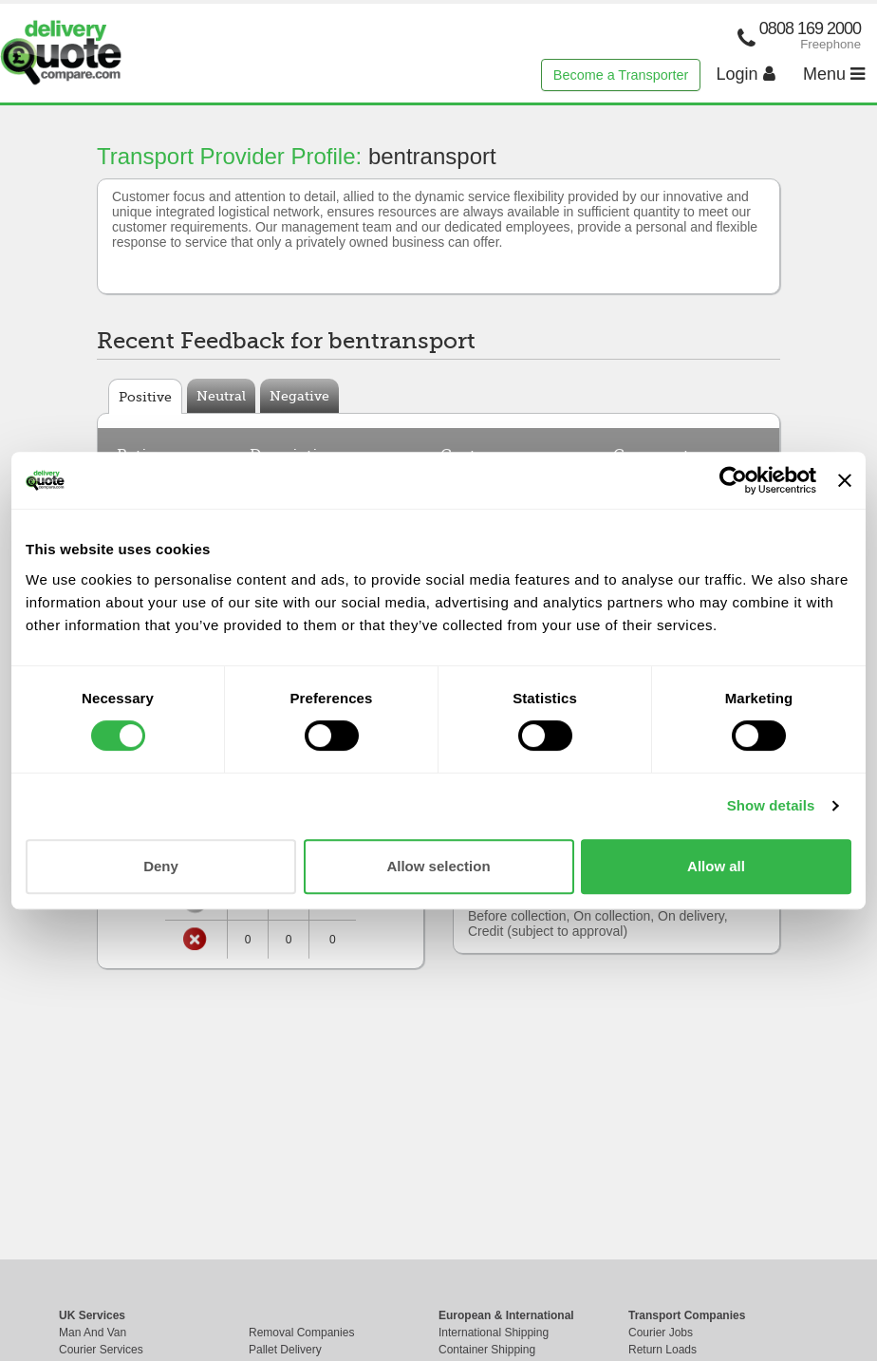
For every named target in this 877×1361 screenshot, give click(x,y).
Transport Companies (686, 1315)
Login (746, 74)
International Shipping (493, 1332)
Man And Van (92, 1332)
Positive (145, 396)
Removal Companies (301, 1332)
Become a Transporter (620, 75)
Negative (299, 395)
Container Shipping (486, 1349)
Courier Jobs (660, 1332)
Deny (160, 866)
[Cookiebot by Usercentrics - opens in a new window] (733, 480)
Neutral (221, 395)
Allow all (716, 866)
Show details (771, 805)
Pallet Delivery (285, 1349)
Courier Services (101, 1349)
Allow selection (438, 866)
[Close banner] (844, 480)
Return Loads (662, 1349)
